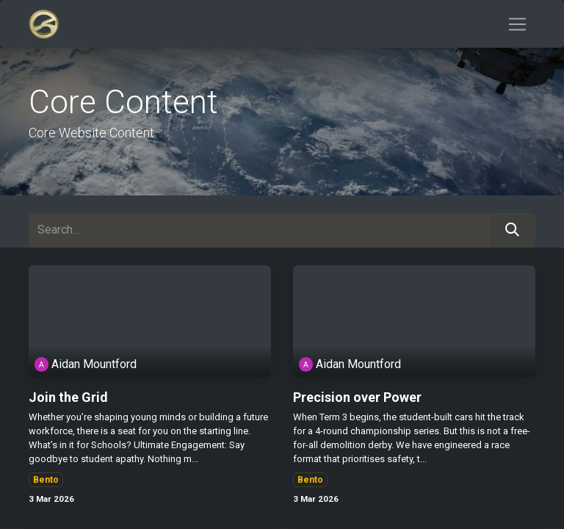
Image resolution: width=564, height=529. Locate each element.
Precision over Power (357, 397)
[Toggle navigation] (517, 24)
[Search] (512, 230)
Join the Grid (68, 397)
